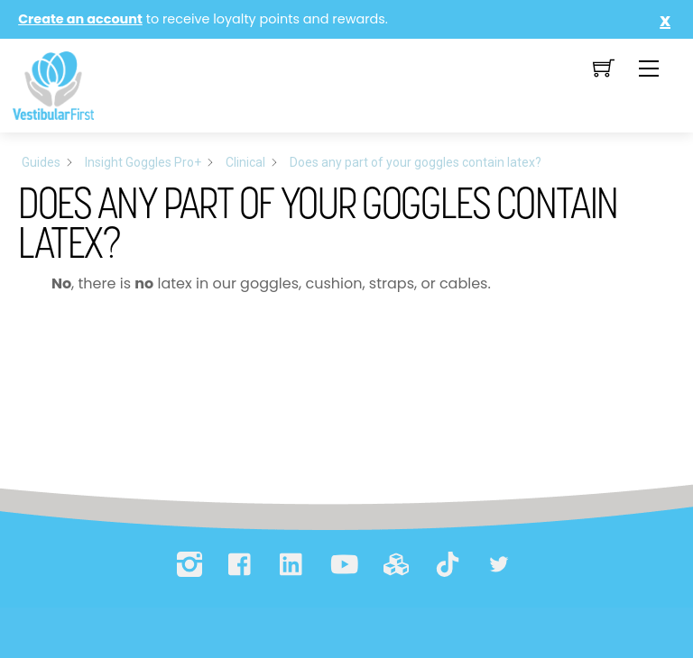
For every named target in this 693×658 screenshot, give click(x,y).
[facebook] (241, 564)
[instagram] (189, 564)
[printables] (396, 564)
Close (661, 20)
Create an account (80, 19)
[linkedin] (292, 564)
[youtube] (343, 564)
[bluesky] (499, 564)
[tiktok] (447, 564)
